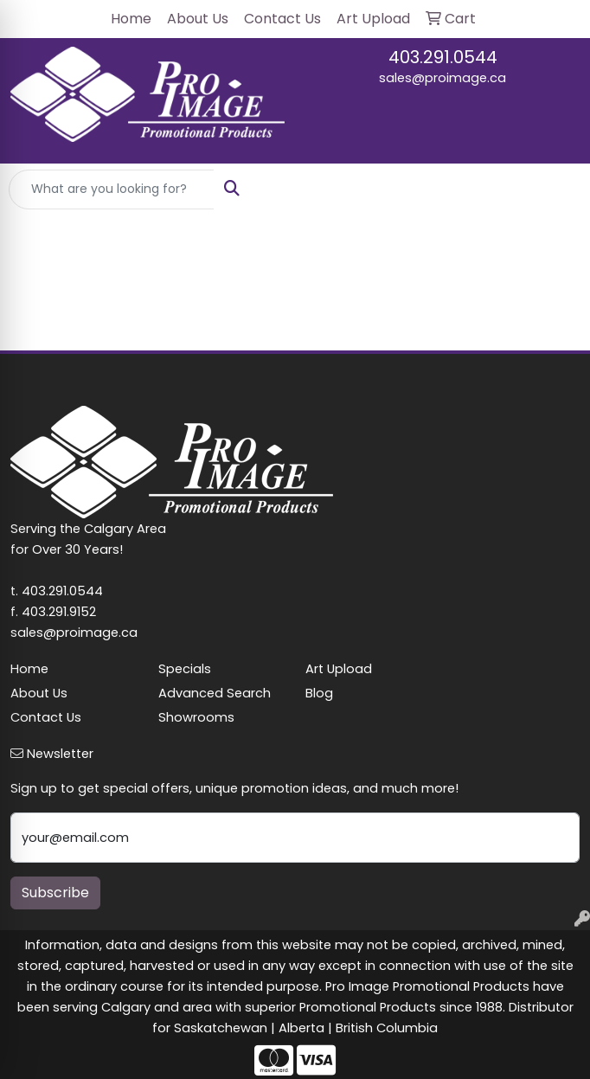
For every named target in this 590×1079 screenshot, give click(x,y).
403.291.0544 (442, 57)
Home (29, 669)
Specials (184, 669)
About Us (38, 693)
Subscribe (55, 892)
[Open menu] (555, 189)
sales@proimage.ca (442, 78)
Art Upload (338, 669)
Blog (319, 693)
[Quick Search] (112, 189)
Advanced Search (214, 693)
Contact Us (45, 717)
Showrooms (196, 717)
